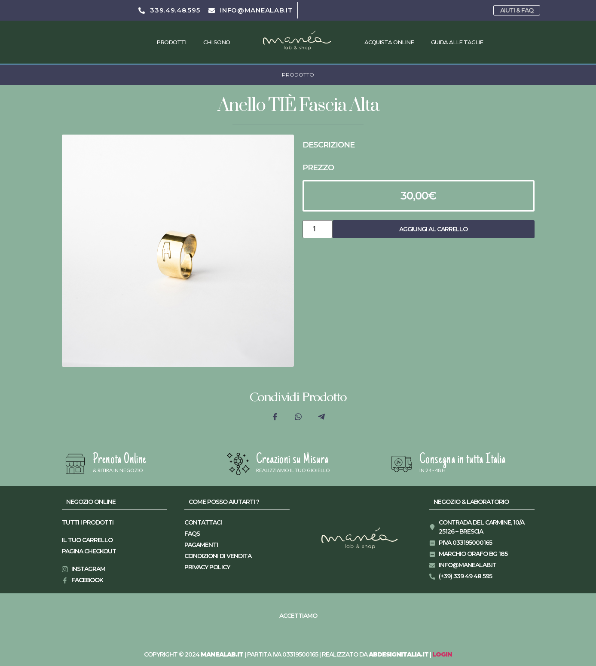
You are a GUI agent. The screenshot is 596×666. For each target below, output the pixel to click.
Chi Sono (216, 42)
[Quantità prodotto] (318, 229)
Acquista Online (389, 42)
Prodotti (171, 42)
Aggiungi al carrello (433, 229)
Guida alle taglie (457, 42)
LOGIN (442, 654)
